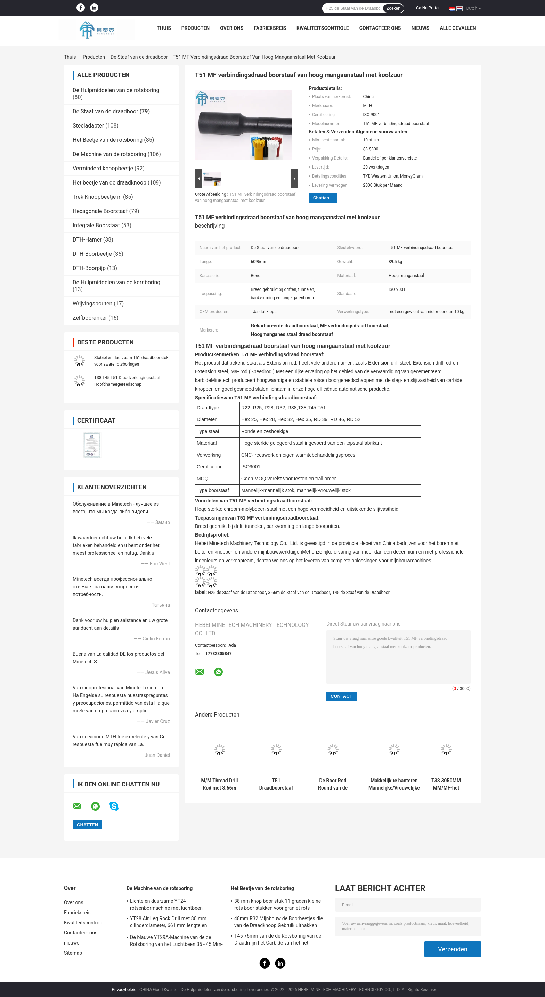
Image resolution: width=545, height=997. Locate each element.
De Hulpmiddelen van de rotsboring (116, 90)
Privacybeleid (124, 989)
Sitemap (73, 953)
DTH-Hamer (87, 239)
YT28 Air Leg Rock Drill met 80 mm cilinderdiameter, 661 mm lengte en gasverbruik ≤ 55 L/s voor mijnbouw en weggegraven (172, 923)
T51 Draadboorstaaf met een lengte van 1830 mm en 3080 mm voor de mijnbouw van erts (276, 784)
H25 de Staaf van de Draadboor (237, 592)
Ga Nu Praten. (429, 8)
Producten (195, 28)
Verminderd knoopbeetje (103, 168)
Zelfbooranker (90, 317)
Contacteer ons (380, 28)
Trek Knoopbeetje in (97, 197)
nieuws (420, 28)
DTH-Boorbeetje (92, 254)
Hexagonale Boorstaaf (100, 211)
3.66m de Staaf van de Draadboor (299, 592)
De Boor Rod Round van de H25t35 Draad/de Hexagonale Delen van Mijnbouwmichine (333, 784)
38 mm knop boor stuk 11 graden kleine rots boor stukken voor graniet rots (277, 904)
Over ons (231, 28)
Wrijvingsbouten (92, 303)
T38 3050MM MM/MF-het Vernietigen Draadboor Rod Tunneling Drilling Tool (446, 784)
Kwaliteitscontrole (322, 28)
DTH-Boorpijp (89, 268)
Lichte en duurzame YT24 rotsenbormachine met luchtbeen (166, 904)
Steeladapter (88, 125)
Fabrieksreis (270, 28)
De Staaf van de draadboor (139, 57)
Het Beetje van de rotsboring (108, 140)
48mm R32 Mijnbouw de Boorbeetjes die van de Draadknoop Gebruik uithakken (278, 922)
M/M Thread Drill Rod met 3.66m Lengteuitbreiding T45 (219, 784)
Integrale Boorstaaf (96, 225)
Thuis (164, 28)
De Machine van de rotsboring (109, 154)
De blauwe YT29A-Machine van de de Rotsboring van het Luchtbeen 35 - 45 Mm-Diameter (176, 941)
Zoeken (393, 8)
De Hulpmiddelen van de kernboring (116, 282)
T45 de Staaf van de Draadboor (361, 592)
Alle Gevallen (458, 28)
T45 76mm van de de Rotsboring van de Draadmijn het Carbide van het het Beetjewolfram (277, 940)
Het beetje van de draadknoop (109, 182)
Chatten (321, 198)
